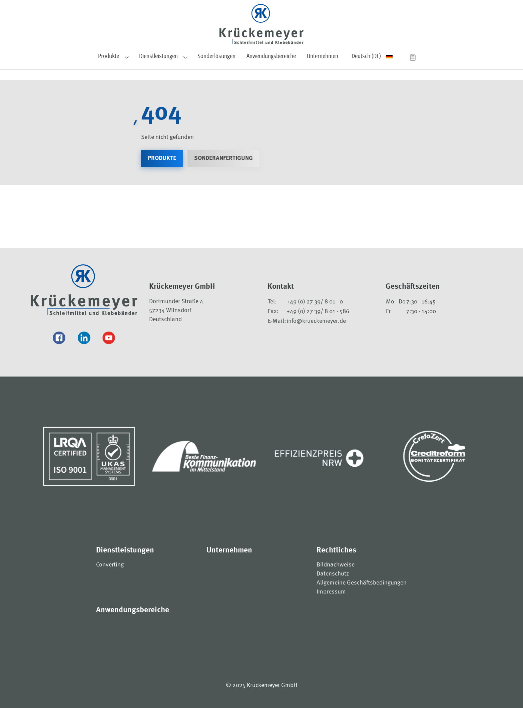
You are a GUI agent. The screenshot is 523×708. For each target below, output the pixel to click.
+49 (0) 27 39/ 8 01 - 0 (315, 302)
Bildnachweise (336, 565)
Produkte (162, 158)
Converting (110, 565)
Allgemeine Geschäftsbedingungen (362, 583)
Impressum (331, 592)
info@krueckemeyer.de (316, 321)
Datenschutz (333, 574)
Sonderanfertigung (223, 158)
